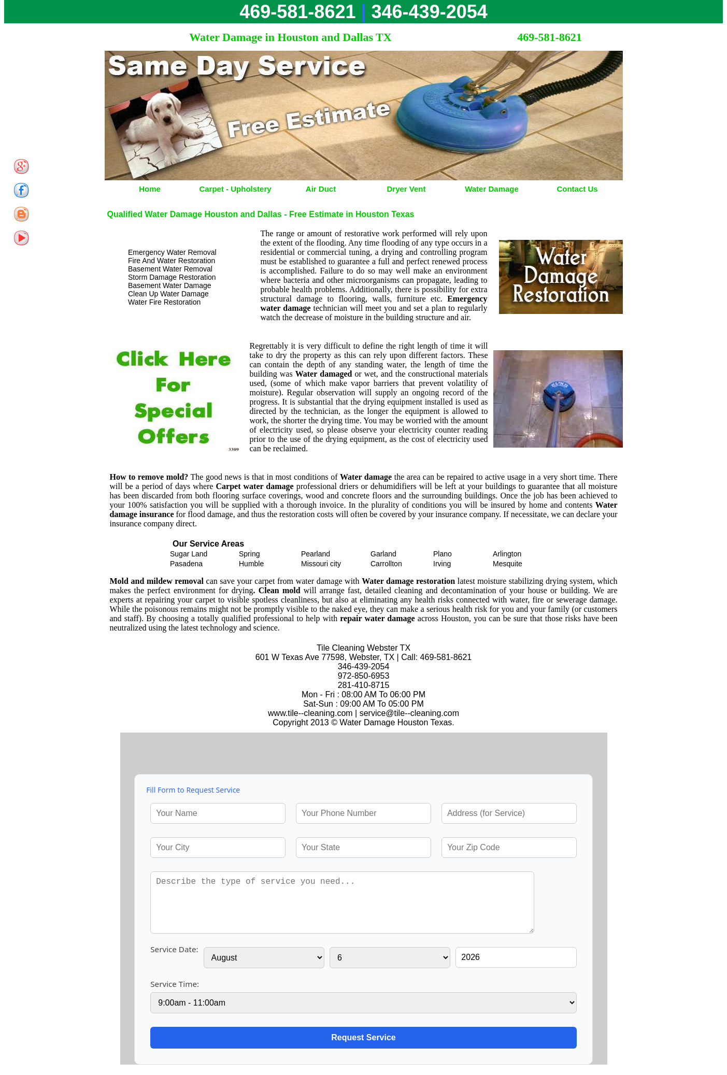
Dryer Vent (406, 188)
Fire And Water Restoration (171, 260)
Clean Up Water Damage (168, 294)
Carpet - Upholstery (235, 188)
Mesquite (507, 564)
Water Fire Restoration (164, 302)
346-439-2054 (430, 11)
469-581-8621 (297, 11)
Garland (383, 554)
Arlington (507, 554)
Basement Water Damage (169, 285)
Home (150, 188)
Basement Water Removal (170, 269)
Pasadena (186, 564)
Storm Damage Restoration (172, 277)
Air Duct (321, 188)
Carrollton (386, 564)
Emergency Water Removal (172, 252)
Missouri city (321, 564)
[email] (409, 713)
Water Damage (492, 188)
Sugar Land (188, 554)
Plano (442, 554)
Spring (249, 554)
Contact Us (577, 188)
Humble (251, 564)
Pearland (315, 554)
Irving (442, 564)
